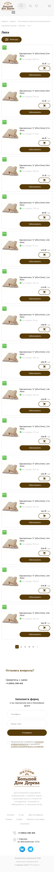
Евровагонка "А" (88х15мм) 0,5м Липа (35, 54)
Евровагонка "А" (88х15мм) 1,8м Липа (35, 539)
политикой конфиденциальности (27, 743)
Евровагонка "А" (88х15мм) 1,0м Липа (35, 241)
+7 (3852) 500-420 (26, 833)
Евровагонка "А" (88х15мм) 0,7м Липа (35, 129)
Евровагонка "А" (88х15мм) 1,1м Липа (35, 278)
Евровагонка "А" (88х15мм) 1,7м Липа (35, 502)
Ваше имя (16, 723)
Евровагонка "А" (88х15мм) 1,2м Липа (35, 315)
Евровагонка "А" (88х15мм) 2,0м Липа (35, 614)
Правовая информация (27, 861)
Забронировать (35, 75)
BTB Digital (34, 865)
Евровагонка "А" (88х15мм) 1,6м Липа (35, 465)
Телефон (15, 714)
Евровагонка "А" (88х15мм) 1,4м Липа (35, 390)
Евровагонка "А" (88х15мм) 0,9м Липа (35, 203)
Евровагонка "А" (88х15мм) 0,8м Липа (35, 166)
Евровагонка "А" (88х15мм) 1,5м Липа (35, 427)
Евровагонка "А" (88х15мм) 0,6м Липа (35, 92)
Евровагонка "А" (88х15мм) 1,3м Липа (35, 353)
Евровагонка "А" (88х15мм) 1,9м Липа (35, 576)
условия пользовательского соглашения (27, 746)
